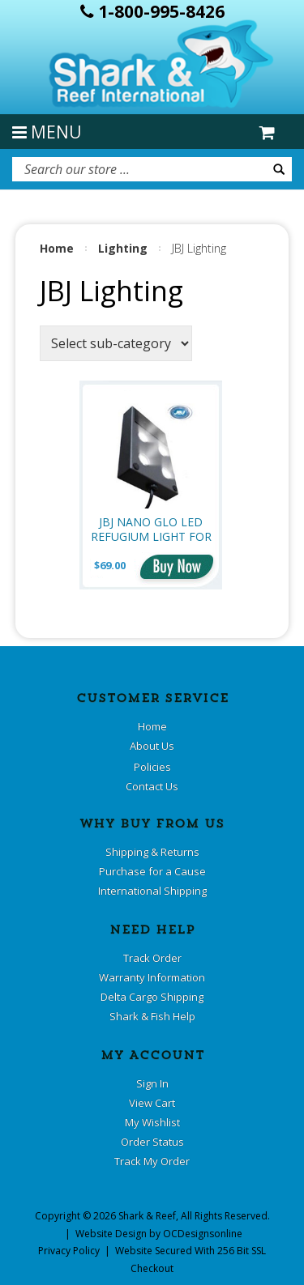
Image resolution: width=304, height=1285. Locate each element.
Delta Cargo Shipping (152, 996)
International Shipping (152, 890)
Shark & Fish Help (152, 1016)
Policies (152, 767)
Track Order (152, 958)
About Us (152, 745)
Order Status (152, 1141)
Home (57, 248)
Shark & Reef (147, 1216)
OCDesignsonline (202, 1233)
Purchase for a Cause (152, 871)
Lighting (123, 248)
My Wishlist (152, 1122)
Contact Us (152, 786)
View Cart (152, 1103)
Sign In (152, 1083)
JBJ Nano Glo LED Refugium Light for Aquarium (151, 529)
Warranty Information (152, 977)
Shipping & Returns (152, 852)
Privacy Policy (69, 1250)
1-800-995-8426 (152, 11)
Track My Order (152, 1161)
